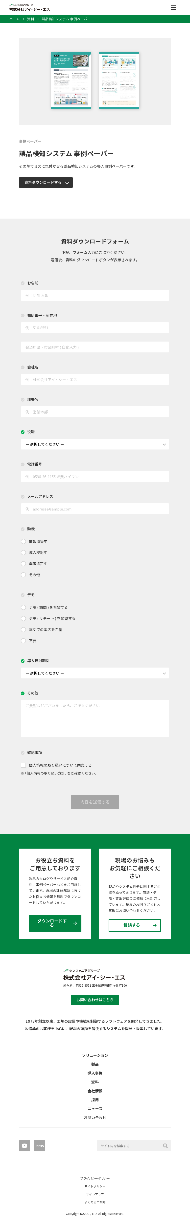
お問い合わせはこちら (95, 999)
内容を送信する (95, 802)
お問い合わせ (95, 1117)
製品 (95, 1064)
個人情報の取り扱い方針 (46, 773)
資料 (30, 19)
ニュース (95, 1108)
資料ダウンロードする (43, 182)
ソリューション (95, 1055)
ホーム (14, 19)
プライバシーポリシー (95, 1178)
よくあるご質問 (95, 1202)
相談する (131, 925)
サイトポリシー (95, 1186)
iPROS (39, 1146)
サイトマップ (95, 1194)
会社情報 (95, 1090)
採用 (95, 1099)
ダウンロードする (52, 923)
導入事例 (95, 1073)
